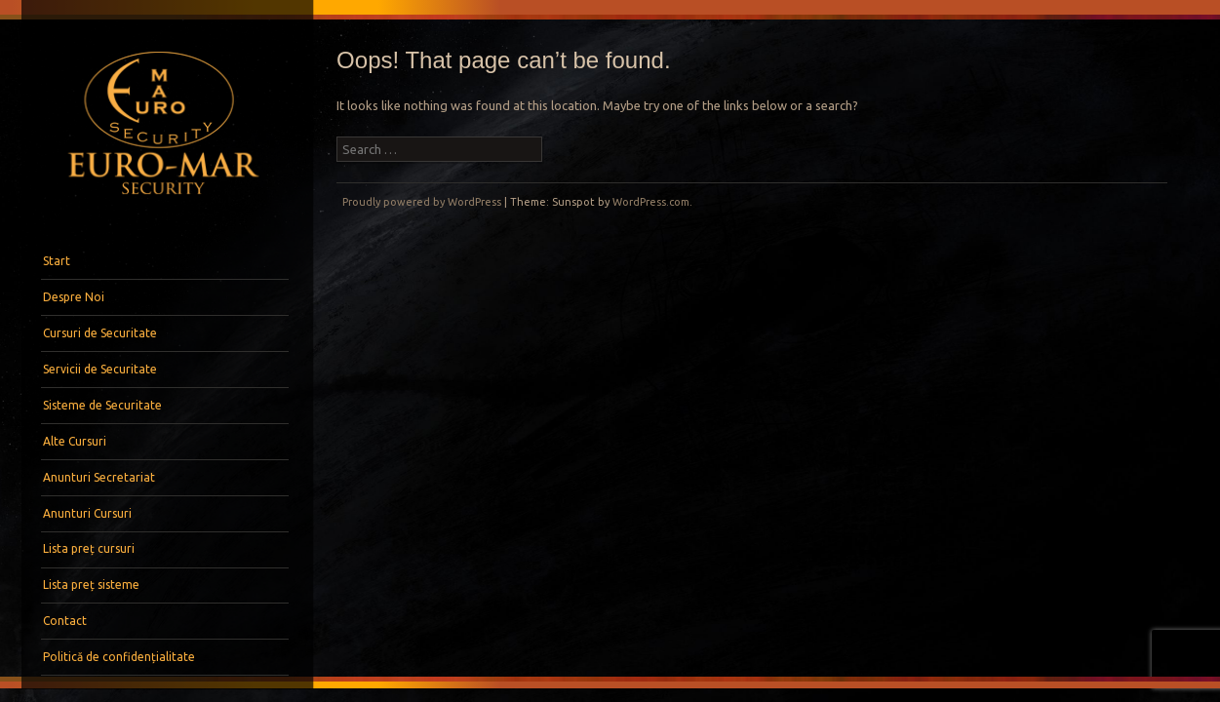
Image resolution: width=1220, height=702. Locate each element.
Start (56, 260)
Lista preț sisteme (91, 584)
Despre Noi (73, 297)
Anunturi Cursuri (87, 513)
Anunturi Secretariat (99, 477)
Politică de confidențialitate (119, 656)
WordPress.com (650, 202)
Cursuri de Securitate (100, 333)
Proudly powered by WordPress (421, 202)
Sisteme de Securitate (102, 405)
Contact (65, 620)
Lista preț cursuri (89, 548)
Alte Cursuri (74, 441)
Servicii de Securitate (100, 369)
